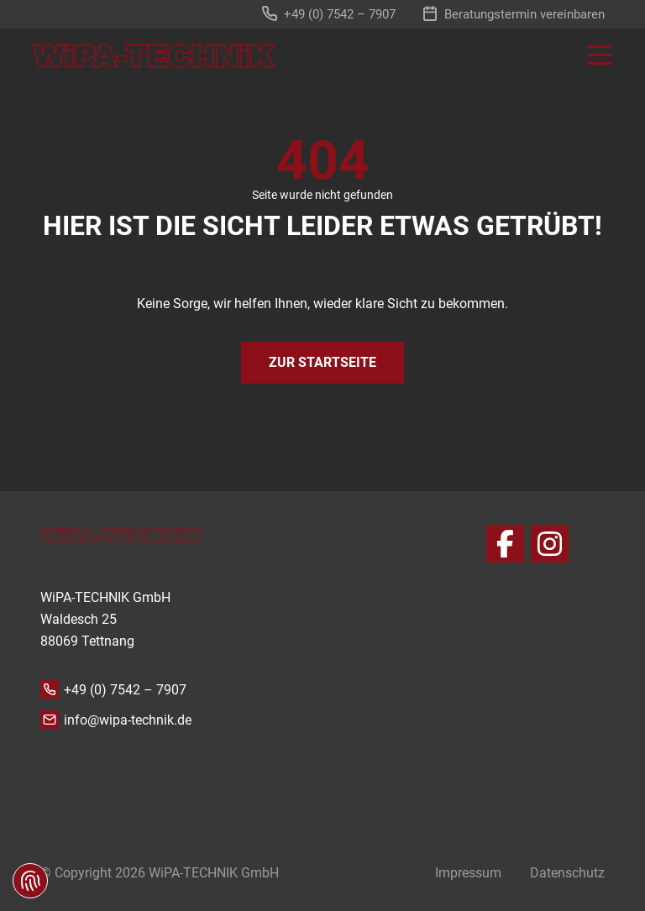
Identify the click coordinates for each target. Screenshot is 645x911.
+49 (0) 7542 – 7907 (125, 690)
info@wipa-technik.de (127, 720)
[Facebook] (505, 544)
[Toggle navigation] (591, 55)
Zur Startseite (322, 362)
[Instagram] (550, 544)
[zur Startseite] (154, 55)
